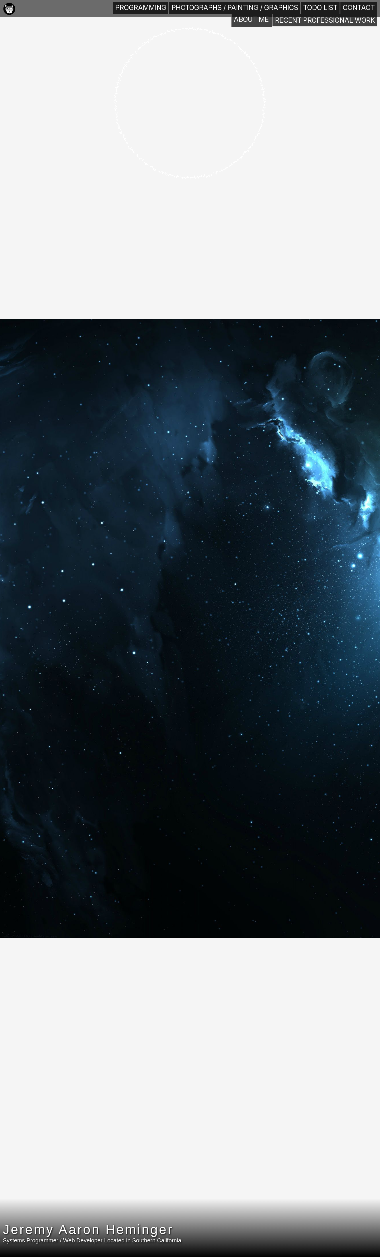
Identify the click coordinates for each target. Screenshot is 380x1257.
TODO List (323, 8)
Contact (360, 8)
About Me (85, 8)
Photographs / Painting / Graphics (262, 8)
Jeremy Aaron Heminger (111, 1237)
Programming (197, 8)
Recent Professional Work (139, 8)
